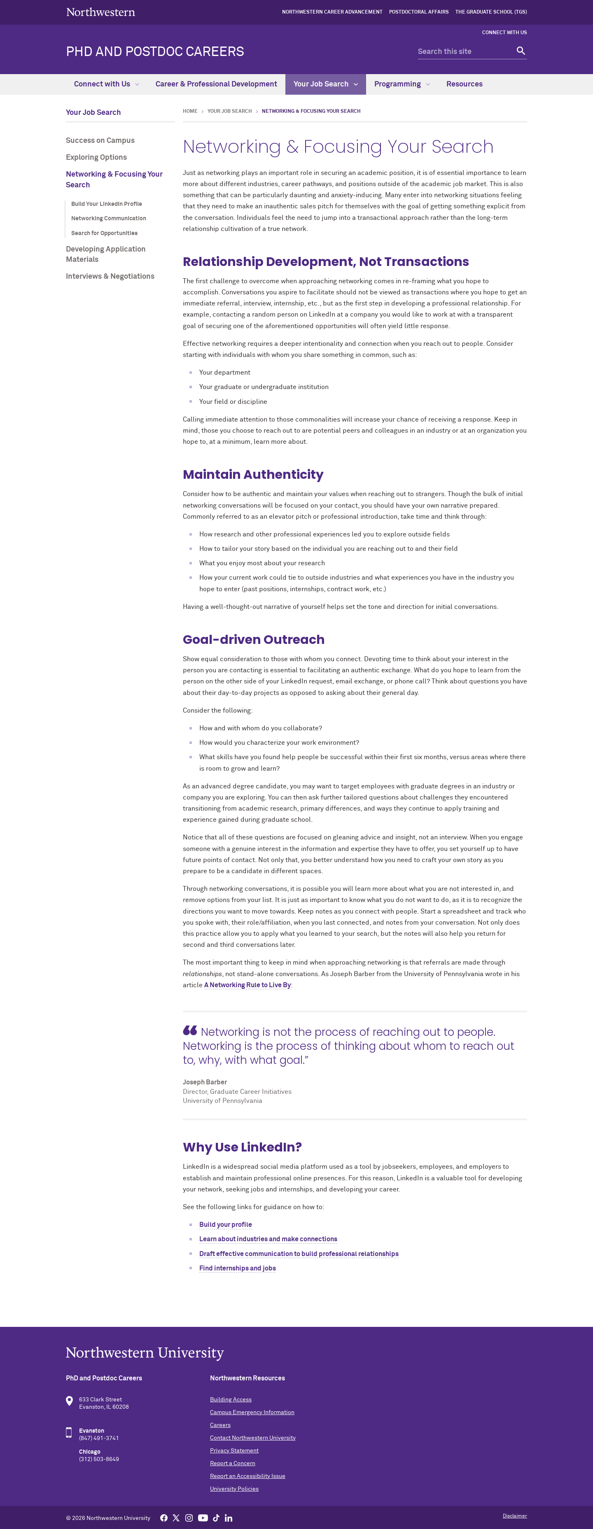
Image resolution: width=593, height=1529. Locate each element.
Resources (464, 84)
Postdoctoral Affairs (419, 12)
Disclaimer (515, 1516)
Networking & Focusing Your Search (114, 180)
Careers (220, 1425)
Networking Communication (108, 218)
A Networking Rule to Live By (247, 985)
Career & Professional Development (216, 84)
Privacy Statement (234, 1451)
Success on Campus (100, 141)
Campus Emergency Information (252, 1412)
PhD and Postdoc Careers (155, 52)
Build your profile (225, 1224)
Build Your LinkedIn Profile (106, 204)
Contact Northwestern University (253, 1438)
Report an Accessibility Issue (247, 1476)
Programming (402, 84)
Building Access (231, 1400)
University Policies (234, 1489)
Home (190, 111)
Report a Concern (232, 1463)
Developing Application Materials (106, 254)
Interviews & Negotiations (110, 276)
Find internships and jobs (237, 1268)
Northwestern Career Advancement (332, 12)
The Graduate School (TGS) (491, 12)
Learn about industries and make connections (268, 1239)
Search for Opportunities (104, 233)
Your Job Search (326, 84)
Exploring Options (96, 157)
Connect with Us (504, 32)
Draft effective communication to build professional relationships (299, 1254)
